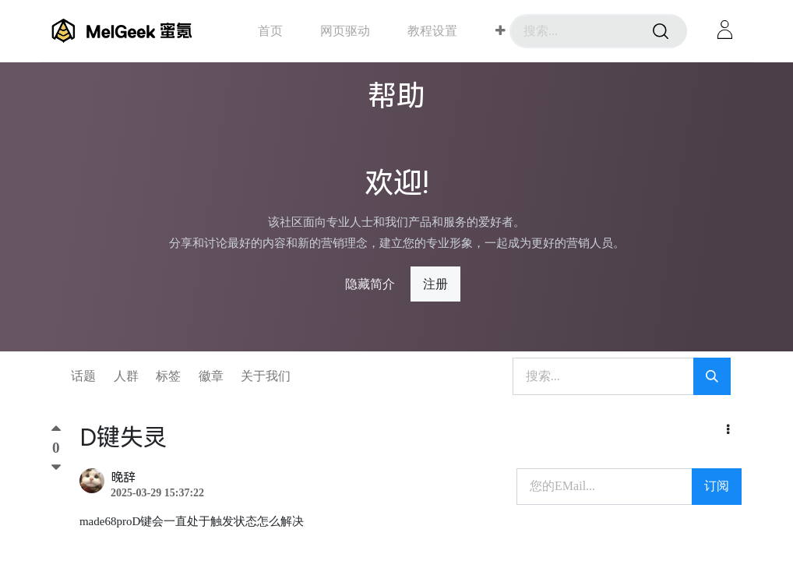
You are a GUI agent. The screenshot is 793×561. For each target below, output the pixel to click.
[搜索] (660, 31)
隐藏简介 (370, 284)
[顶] (56, 432)
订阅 (716, 485)
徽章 (211, 376)
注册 (435, 284)
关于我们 (266, 376)
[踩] (56, 468)
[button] (500, 31)
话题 (83, 376)
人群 (126, 376)
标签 (168, 376)
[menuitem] (270, 31)
